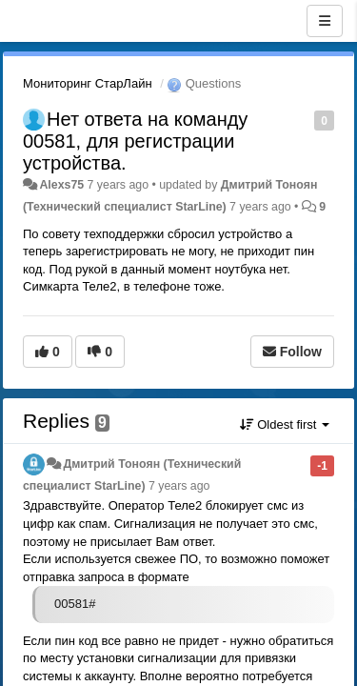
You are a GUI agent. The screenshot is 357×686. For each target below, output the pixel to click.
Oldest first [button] (284, 424)
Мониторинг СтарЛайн (87, 83)
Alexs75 (61, 185)
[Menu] (325, 21)
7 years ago (179, 486)
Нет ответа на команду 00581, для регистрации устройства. (135, 141)
